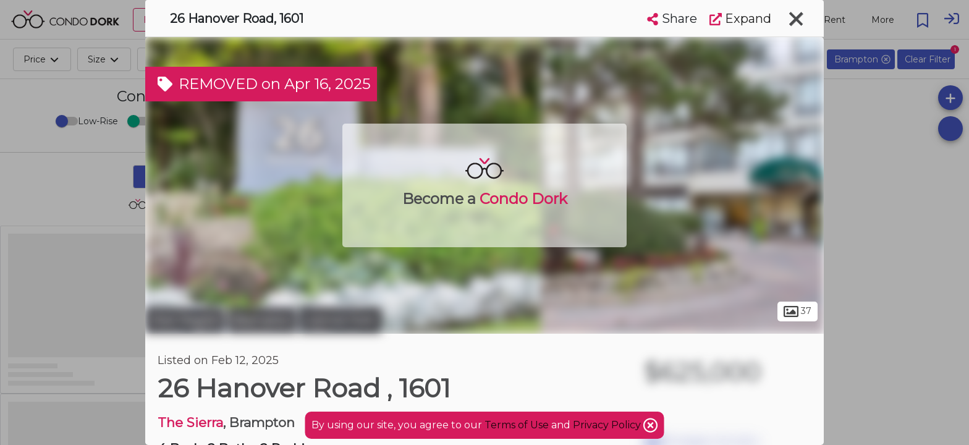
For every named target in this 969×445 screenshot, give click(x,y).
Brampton (262, 320)
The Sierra (190, 422)
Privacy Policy (608, 425)
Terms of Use (517, 425)
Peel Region (185, 320)
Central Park (340, 320)
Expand (740, 18)
